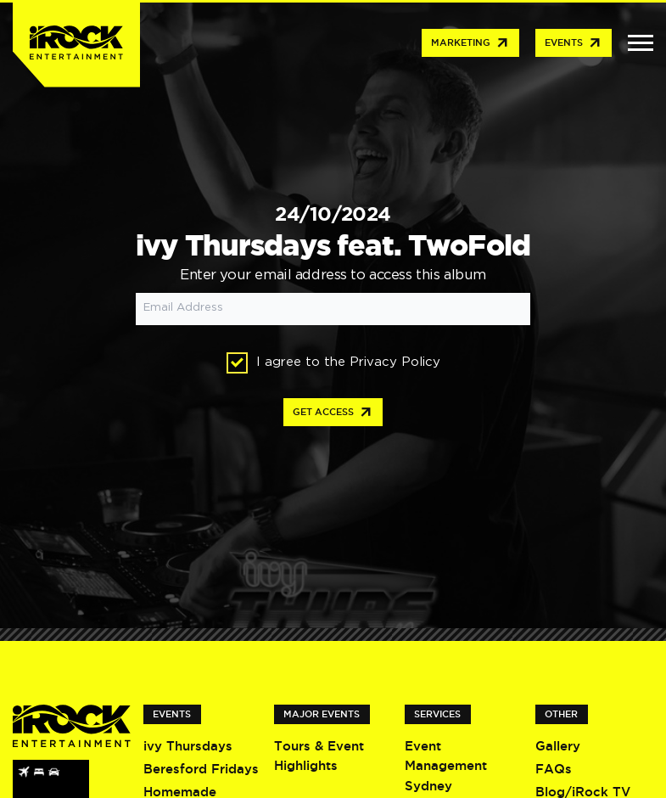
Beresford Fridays (201, 768)
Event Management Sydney (446, 766)
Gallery (557, 746)
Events (573, 43)
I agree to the (333, 363)
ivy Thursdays (187, 746)
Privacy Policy (395, 362)
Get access (333, 412)
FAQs (553, 768)
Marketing (470, 43)
